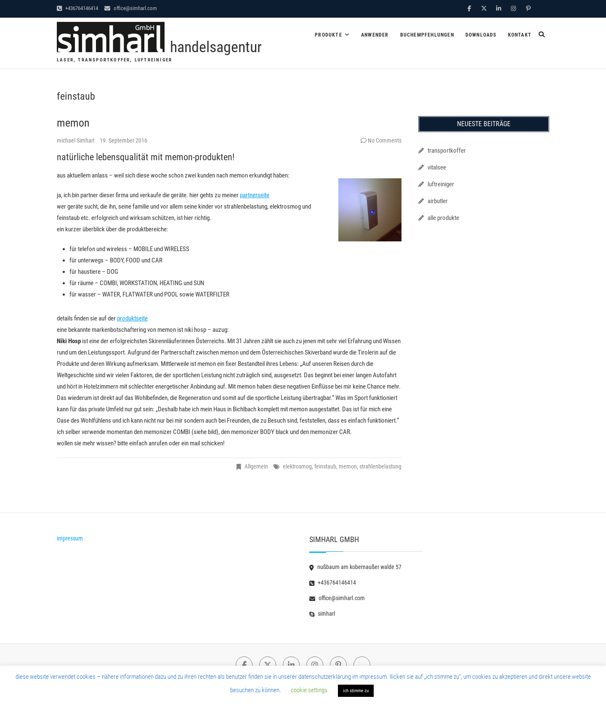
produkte (328, 35)
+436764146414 (77, 8)
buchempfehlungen (427, 35)
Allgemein (256, 466)
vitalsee (437, 167)
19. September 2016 (123, 140)
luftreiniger (441, 184)
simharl (322, 613)
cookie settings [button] (309, 690)
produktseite (132, 318)
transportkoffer (447, 150)
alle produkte (443, 218)
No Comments (384, 140)
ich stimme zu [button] (356, 690)
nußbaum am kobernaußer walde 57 (355, 567)
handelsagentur (216, 47)
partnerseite (254, 195)
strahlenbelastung (380, 466)
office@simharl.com (130, 8)
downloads (481, 35)
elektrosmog (297, 466)
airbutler (438, 201)
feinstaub (325, 466)
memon (73, 122)
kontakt (520, 35)
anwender (375, 35)
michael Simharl (76, 140)
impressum (70, 538)
